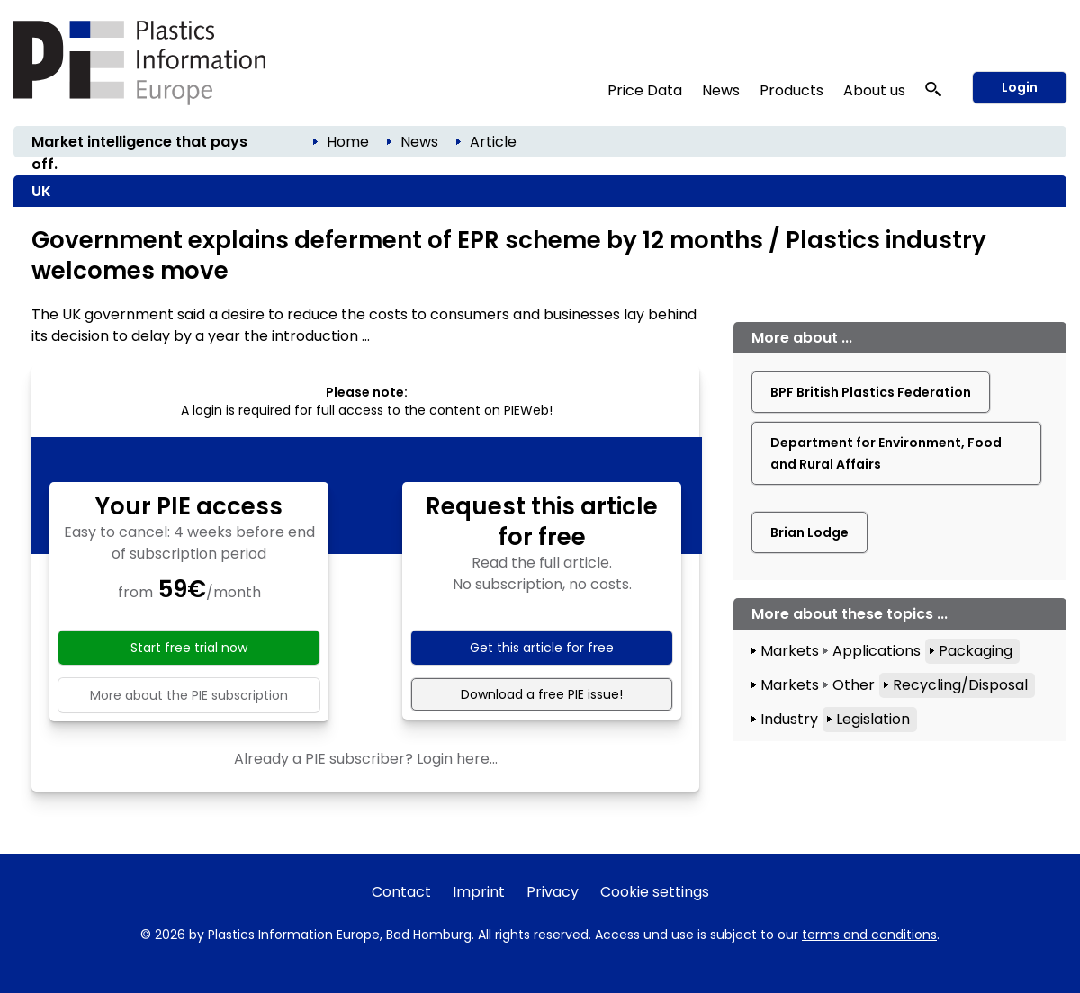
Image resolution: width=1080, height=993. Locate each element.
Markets (789, 650)
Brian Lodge (809, 532)
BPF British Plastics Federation (870, 392)
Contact (401, 891)
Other (853, 685)
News (721, 90)
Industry (789, 719)
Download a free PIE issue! (542, 694)
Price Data (645, 90)
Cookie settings (654, 891)
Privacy (552, 891)
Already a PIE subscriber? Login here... (366, 758)
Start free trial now (189, 648)
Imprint (479, 891)
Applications (876, 650)
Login (1020, 87)
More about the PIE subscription (189, 695)
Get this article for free (542, 648)
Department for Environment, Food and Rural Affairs (886, 453)
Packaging (975, 650)
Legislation (873, 719)
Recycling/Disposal (960, 685)
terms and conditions (869, 935)
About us (874, 90)
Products (792, 90)
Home (348, 141)
